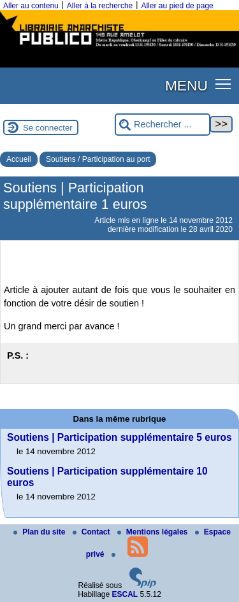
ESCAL (125, 594)
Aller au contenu (31, 5)
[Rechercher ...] (162, 124)
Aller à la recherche (100, 5)
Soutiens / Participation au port (98, 159)
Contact (92, 531)
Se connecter (48, 128)
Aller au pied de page (177, 5)
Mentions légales (153, 531)
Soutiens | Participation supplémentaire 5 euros (119, 437)
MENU (186, 85)
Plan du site (40, 531)
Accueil (18, 159)
